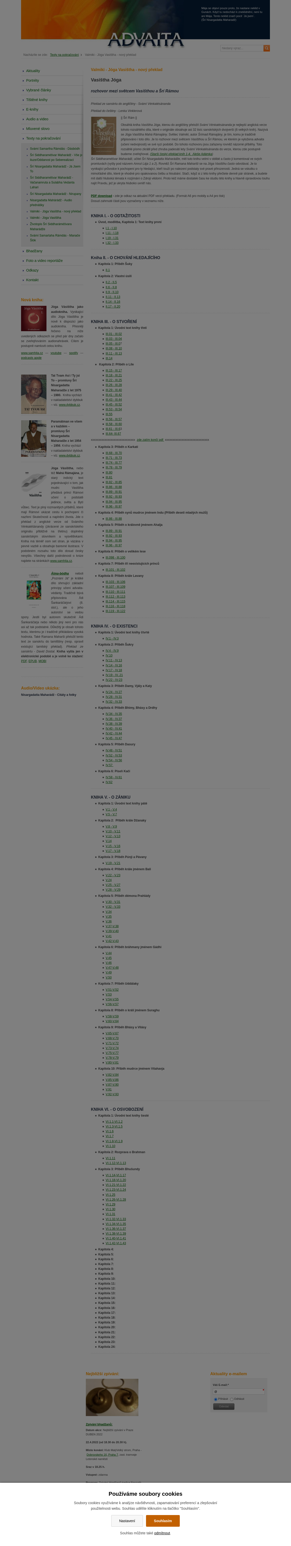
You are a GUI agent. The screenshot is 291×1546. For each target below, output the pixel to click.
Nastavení (127, 1521)
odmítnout (162, 1533)
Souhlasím (163, 1521)
